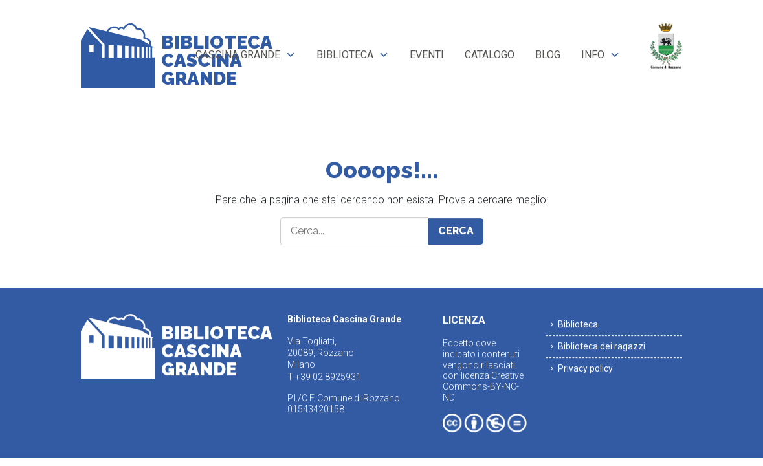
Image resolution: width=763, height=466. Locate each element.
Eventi (427, 55)
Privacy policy (585, 368)
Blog (547, 55)
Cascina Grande (237, 55)
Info (592, 55)
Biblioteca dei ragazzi (601, 346)
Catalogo (489, 55)
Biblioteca (344, 55)
